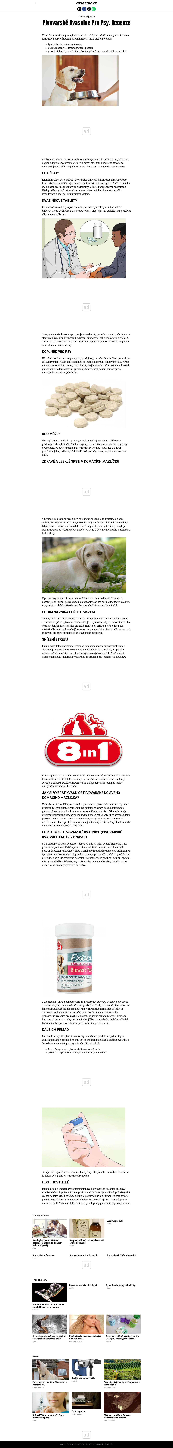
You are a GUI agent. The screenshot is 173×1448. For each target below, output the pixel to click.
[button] (33, 3)
